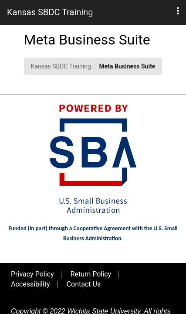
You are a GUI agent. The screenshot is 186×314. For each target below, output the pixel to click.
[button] (178, 11)
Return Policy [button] (91, 274)
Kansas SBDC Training (61, 66)
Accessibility (30, 284)
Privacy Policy (32, 274)
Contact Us (84, 284)
